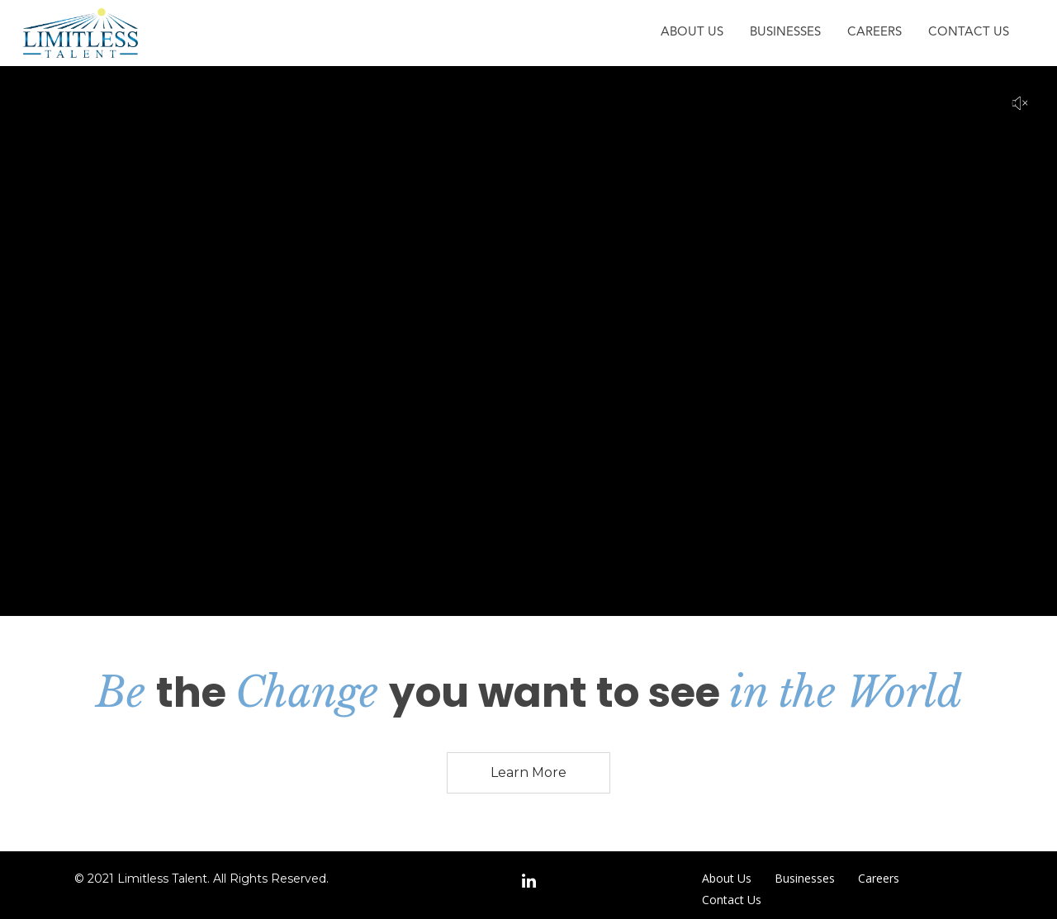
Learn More (528, 772)
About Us (692, 32)
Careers (874, 32)
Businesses (785, 32)
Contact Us (968, 32)
